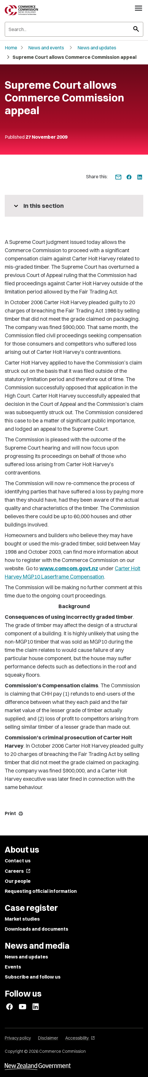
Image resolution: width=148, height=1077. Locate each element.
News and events (46, 48)
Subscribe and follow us (33, 977)
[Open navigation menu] (138, 8)
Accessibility (80, 1038)
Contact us (18, 861)
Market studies (22, 919)
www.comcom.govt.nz (68, 568)
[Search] (74, 29)
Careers (18, 871)
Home (11, 48)
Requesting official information (41, 891)
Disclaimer (48, 1038)
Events (13, 967)
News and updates (96, 48)
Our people (18, 881)
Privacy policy (18, 1038)
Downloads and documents (36, 929)
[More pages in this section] (74, 205)
